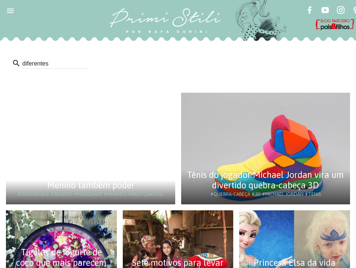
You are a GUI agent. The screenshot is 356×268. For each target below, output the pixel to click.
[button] (10, 10)
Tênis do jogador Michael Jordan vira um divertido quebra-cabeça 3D (265, 180)
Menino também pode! (90, 185)
